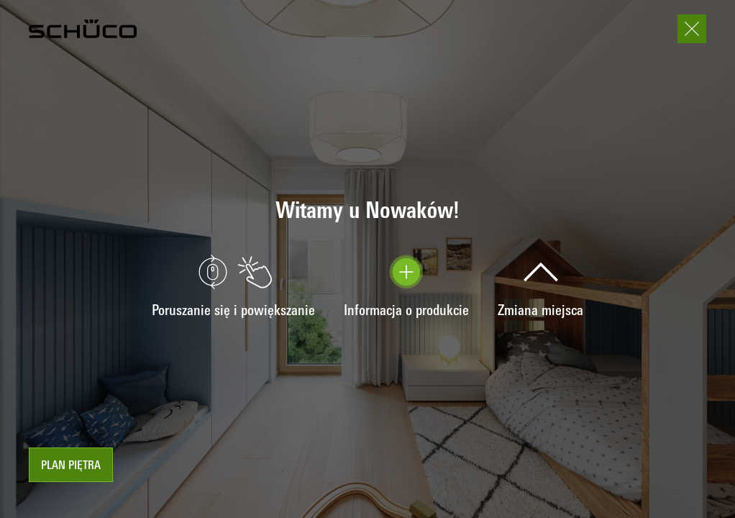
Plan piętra (71, 466)
